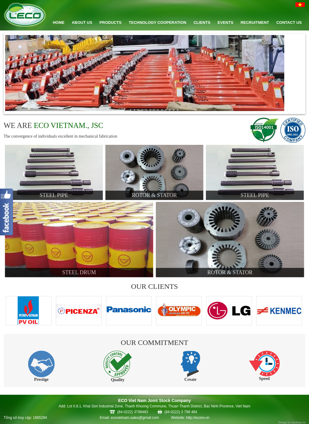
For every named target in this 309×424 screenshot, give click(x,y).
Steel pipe (54, 194)
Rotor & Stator (154, 194)
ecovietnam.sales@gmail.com (135, 418)
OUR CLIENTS (154, 286)
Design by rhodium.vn (291, 422)
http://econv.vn (197, 418)
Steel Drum (78, 271)
